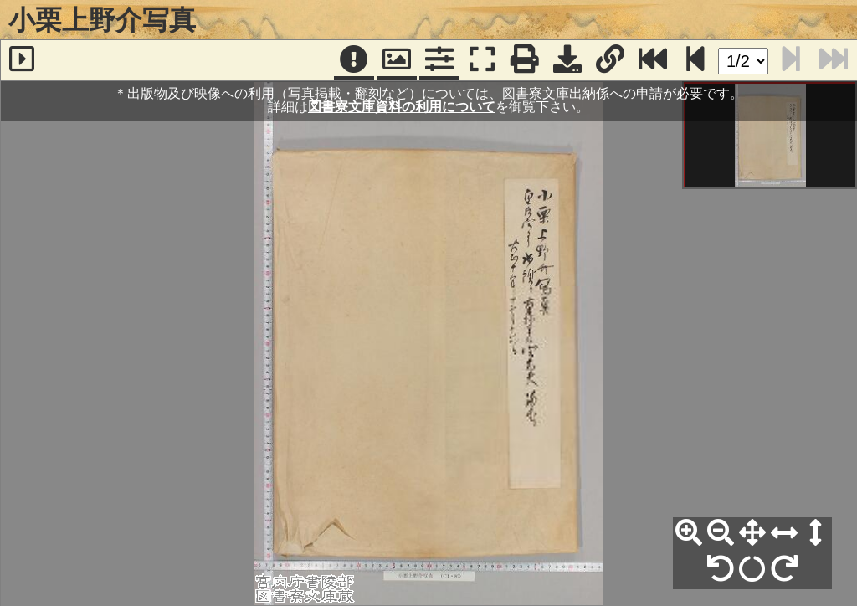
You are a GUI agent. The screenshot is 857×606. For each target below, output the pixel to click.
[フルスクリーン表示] (482, 60)
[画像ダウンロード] (567, 60)
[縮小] (720, 533)
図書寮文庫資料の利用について (401, 107)
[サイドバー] (22, 60)
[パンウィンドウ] (397, 60)
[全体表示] (752, 533)
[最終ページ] (653, 60)
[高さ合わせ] (816, 533)
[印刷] (525, 60)
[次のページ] (695, 60)
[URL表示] (610, 60)
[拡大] (689, 533)
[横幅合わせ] (784, 533)
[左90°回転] (720, 569)
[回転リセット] (752, 569)
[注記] (354, 60)
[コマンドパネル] (439, 60)
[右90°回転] (784, 569)
